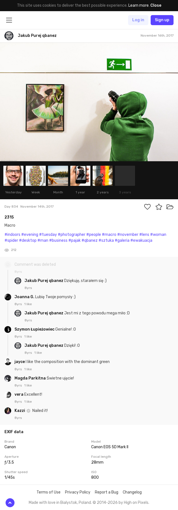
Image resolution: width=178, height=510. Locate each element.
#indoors (12, 234)
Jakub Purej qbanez (44, 280)
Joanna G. (25, 297)
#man (42, 240)
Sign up (162, 20)
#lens (144, 234)
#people (93, 234)
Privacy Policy (77, 492)
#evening (29, 234)
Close (155, 5)
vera (19, 394)
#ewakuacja (141, 240)
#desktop (28, 240)
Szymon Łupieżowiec (35, 329)
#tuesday (48, 234)
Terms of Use (49, 492)
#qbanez (89, 240)
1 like (28, 304)
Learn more (138, 5)
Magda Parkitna (31, 378)
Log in (138, 20)
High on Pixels (136, 502)
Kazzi (20, 410)
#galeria (122, 240)
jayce (20, 361)
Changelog (132, 492)
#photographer (71, 234)
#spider (11, 240)
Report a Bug (106, 492)
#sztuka (106, 240)
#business (58, 240)
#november (127, 234)
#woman (158, 234)
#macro (109, 234)
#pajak (74, 240)
